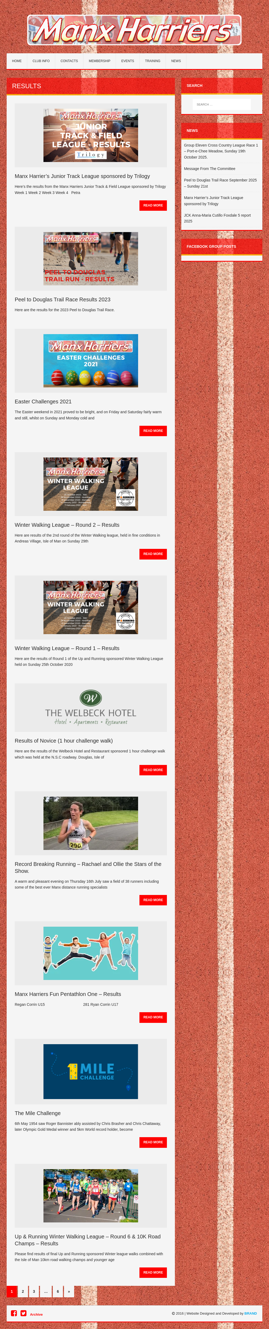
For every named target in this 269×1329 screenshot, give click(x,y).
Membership (99, 61)
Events (127, 61)
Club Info (41, 61)
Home (17, 61)
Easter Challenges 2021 (43, 401)
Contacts (69, 61)
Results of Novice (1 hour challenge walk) (64, 741)
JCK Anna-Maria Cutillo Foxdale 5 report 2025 (217, 218)
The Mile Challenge (38, 1113)
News (176, 61)
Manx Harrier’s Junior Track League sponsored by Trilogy (82, 176)
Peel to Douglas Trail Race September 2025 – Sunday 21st (220, 183)
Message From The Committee (209, 169)
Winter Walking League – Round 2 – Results (67, 525)
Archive (36, 1314)
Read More (153, 205)
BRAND (250, 1313)
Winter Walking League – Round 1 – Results (67, 648)
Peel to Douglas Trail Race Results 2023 (62, 299)
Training (152, 61)
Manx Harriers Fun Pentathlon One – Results (68, 994)
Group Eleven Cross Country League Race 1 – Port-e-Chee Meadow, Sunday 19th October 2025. (221, 151)
